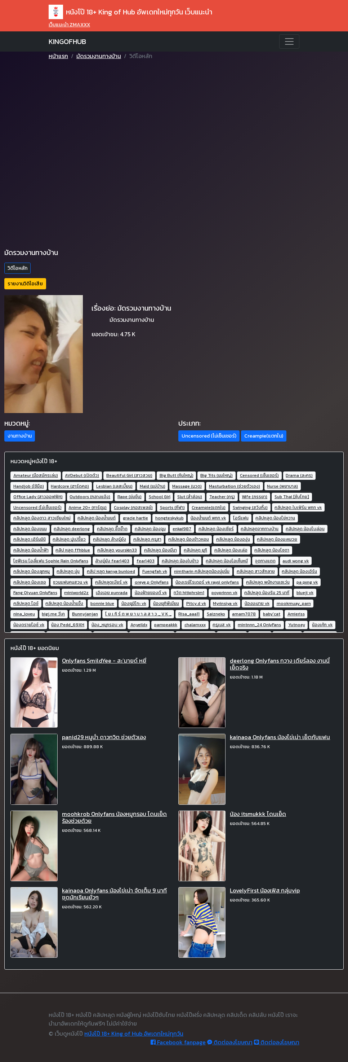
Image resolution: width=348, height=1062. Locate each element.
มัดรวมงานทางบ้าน (98, 56)
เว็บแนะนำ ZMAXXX (69, 24)
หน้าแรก (58, 56)
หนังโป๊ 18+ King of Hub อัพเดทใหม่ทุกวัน (133, 1033)
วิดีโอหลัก (17, 268)
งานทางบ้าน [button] (20, 436)
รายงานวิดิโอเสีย (25, 284)
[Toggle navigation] (289, 41)
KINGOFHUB (67, 41)
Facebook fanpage (178, 1042)
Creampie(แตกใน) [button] (263, 436)
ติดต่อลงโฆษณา (230, 1042)
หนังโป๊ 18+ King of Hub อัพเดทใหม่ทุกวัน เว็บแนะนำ (130, 12)
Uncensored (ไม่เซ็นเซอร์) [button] (209, 436)
